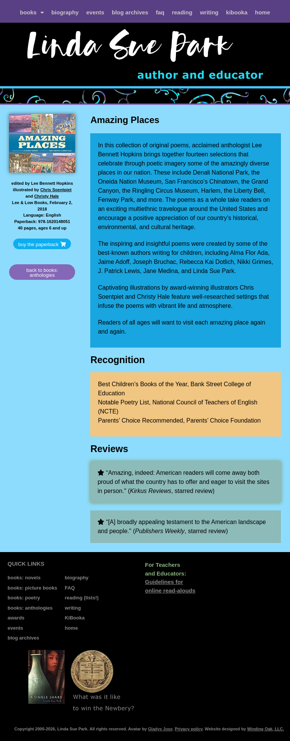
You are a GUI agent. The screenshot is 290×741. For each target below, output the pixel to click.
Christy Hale (46, 196)
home (262, 12)
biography (65, 12)
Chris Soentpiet (56, 189)
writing (209, 12)
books (32, 12)
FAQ (160, 12)
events (95, 12)
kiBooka (237, 12)
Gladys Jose (160, 729)
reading (182, 12)
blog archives (130, 12)
